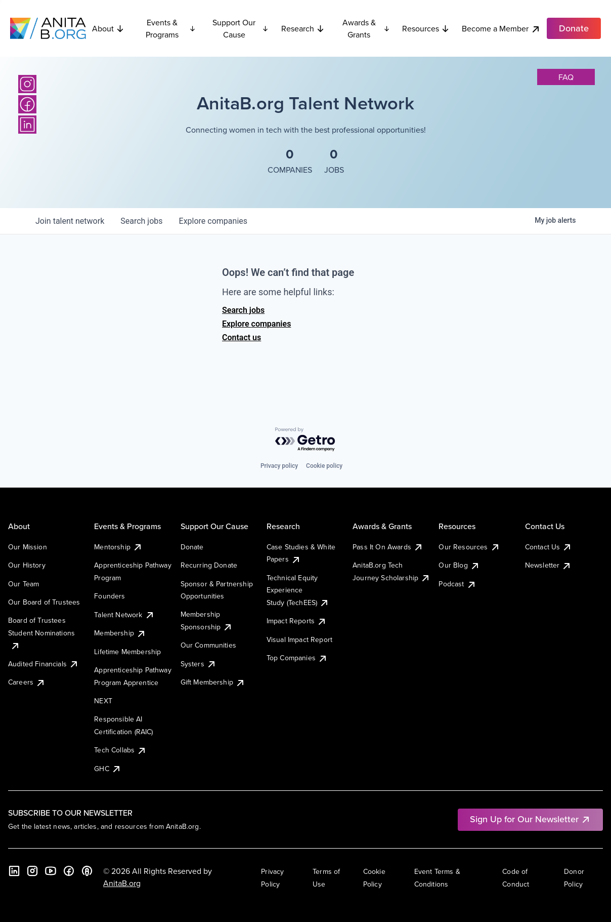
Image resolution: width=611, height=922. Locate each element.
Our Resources (469, 547)
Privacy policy (279, 465)
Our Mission (27, 547)
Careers (27, 682)
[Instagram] (27, 84)
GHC (107, 769)
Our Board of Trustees (44, 602)
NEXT (103, 701)
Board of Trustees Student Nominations (41, 632)
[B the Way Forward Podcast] (87, 871)
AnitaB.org (122, 883)
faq (566, 77)
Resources (426, 28)
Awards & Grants (366, 28)
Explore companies (256, 324)
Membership (120, 633)
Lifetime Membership (127, 652)
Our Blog (459, 565)
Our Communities (208, 645)
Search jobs (243, 310)
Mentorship (118, 547)
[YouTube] (51, 871)
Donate (192, 547)
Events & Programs (171, 28)
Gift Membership (213, 682)
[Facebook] (27, 104)
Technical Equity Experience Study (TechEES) (298, 590)
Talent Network (124, 615)
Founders (109, 596)
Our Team (23, 584)
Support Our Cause (240, 28)
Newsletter (548, 565)
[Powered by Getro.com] (305, 439)
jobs (141, 221)
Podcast (457, 584)
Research (303, 28)
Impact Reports (297, 621)
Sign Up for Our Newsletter (530, 819)
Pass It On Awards (388, 547)
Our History (27, 565)
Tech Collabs (120, 750)
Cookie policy (324, 465)
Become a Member (501, 28)
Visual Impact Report (299, 639)
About (108, 28)
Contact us (241, 337)
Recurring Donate (209, 565)
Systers (198, 664)
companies (213, 221)
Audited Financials (43, 664)
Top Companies (297, 658)
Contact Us (549, 547)
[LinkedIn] (27, 124)
